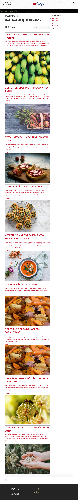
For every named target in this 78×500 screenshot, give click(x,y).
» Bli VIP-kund (36, 489)
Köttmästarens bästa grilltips (58, 22)
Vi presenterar (55, 18)
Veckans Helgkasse (13, 11)
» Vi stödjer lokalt (36, 491)
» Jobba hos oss (36, 492)
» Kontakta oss (36, 488)
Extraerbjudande (4, 11)
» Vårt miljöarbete (36, 493)
